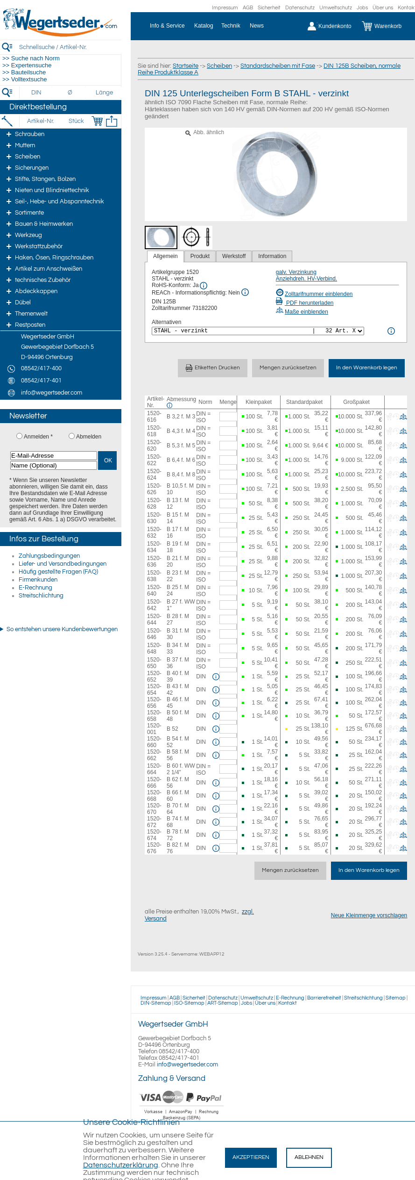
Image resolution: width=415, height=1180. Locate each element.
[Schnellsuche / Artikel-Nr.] (70, 47)
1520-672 (154, 821)
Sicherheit (269, 7)
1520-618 (154, 431)
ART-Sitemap (222, 1003)
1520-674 (154, 835)
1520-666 (154, 782)
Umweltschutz (335, 7)
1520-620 (154, 445)
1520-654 (154, 689)
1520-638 (154, 576)
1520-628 (154, 503)
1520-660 (154, 741)
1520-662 (154, 755)
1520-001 (154, 728)
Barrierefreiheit (324, 997)
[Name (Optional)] (53, 465)
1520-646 (154, 633)
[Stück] (76, 121)
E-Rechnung (35, 587)
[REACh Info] (245, 292)
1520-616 (154, 416)
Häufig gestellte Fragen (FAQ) (58, 571)
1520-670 (154, 808)
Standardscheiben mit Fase (277, 66)
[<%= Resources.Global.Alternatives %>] (258, 331)
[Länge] (104, 92)
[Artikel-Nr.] (40, 121)
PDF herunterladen (305, 303)
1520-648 (154, 648)
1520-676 (154, 848)
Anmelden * (38, 436)
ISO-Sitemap (189, 1003)
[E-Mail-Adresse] (53, 455)
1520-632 (154, 532)
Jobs (362, 7)
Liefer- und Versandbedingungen (62, 564)
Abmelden (88, 436)
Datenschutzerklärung (120, 1165)
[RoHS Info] (203, 285)
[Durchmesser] (70, 92)
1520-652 (154, 676)
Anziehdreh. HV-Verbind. (306, 278)
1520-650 (154, 662)
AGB (248, 7)
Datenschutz (300, 7)
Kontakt (287, 1003)
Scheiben (219, 66)
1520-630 (154, 518)
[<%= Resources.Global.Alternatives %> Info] (391, 331)
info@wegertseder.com (187, 1064)
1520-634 (154, 547)
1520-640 (154, 590)
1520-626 (154, 489)
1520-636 (154, 561)
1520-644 (154, 619)
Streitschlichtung (41, 595)
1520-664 (154, 769)
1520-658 (154, 715)
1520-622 (154, 460)
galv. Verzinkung (296, 272)
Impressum (225, 7)
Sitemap (396, 997)
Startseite (185, 66)
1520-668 (154, 795)
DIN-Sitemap (156, 1003)
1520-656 (154, 702)
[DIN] (36, 92)
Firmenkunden (38, 579)
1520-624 (154, 474)
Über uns (383, 7)
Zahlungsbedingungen (49, 556)
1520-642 (154, 605)
